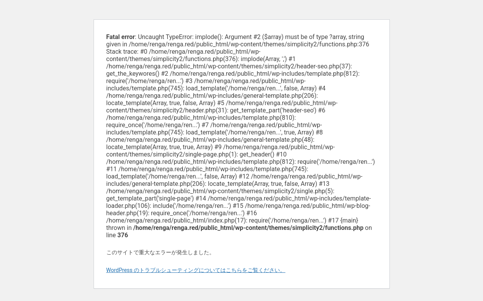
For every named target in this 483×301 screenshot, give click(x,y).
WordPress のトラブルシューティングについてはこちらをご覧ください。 (196, 270)
